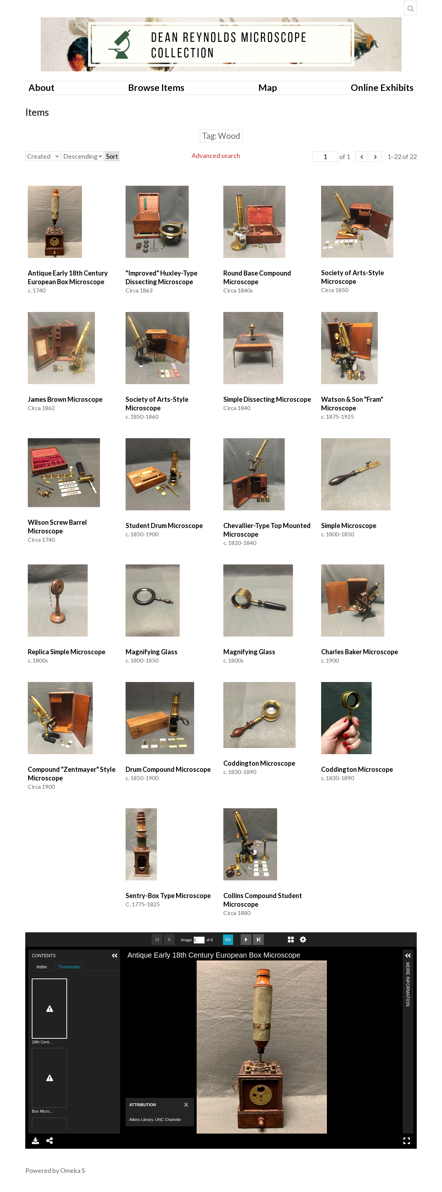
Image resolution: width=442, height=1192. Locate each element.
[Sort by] (42, 156)
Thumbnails (69, 966)
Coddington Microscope (259, 763)
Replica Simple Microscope (66, 652)
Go (228, 939)
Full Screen (406, 1140)
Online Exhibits (382, 87)
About (41, 87)
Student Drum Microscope (164, 525)
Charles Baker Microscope (359, 652)
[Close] (186, 1104)
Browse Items (156, 87)
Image (186, 940)
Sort (112, 156)
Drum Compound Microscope (168, 769)
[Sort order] (82, 156)
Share (49, 1140)
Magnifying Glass (152, 652)
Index (41, 966)
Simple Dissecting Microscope (267, 399)
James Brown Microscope (65, 399)
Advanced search (216, 155)
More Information (407, 965)
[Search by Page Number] (199, 940)
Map (267, 87)
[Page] (325, 156)
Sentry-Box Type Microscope (168, 896)
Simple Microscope (348, 525)
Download (35, 1140)
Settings (303, 939)
